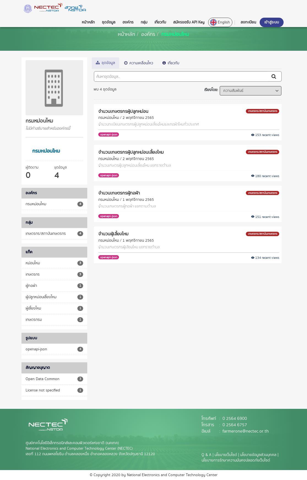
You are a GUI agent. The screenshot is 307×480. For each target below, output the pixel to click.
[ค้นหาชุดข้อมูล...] (180, 76)
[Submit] (274, 76)
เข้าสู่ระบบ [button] (271, 22)
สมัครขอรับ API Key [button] (189, 22)
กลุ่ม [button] (144, 22)
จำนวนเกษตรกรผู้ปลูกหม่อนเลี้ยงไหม (131, 152)
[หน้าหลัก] (126, 34)
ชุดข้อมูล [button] (108, 22)
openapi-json (108, 134)
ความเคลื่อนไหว (138, 63)
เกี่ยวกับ (170, 63)
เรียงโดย (210, 90)
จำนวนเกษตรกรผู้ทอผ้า (119, 193)
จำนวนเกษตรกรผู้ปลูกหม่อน (123, 111)
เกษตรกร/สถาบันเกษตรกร (262, 111)
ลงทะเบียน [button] (248, 22)
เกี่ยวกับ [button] (160, 22)
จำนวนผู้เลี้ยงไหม (113, 233)
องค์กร (148, 34)
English (220, 22)
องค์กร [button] (128, 22)
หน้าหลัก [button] (88, 22)
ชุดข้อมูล (105, 63)
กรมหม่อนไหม (175, 34)
